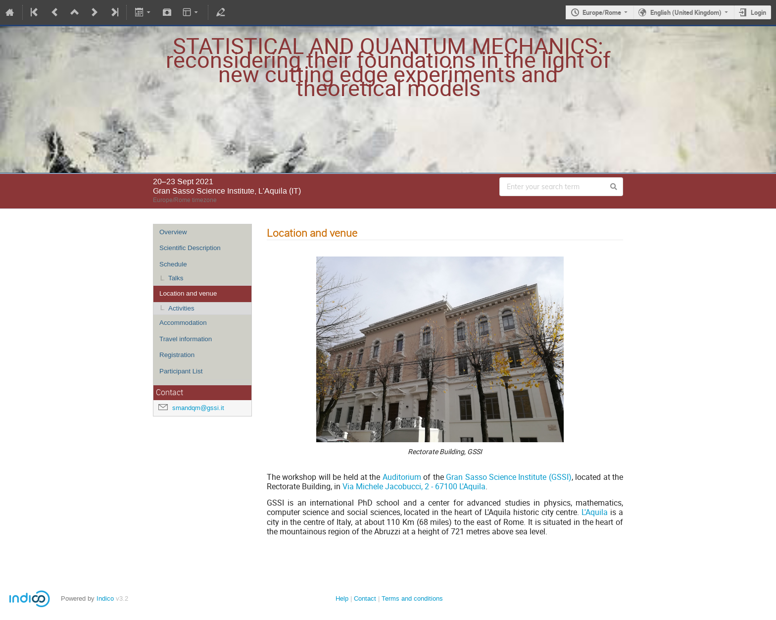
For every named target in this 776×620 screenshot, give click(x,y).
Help (342, 598)
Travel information (185, 339)
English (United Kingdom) (686, 12)
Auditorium (402, 476)
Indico (105, 598)
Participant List (180, 371)
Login (758, 12)
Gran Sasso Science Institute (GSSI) (509, 476)
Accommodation (183, 322)
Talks (175, 278)
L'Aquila (595, 512)
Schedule (173, 264)
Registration (176, 355)
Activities (181, 308)
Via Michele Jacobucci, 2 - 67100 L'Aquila (413, 486)
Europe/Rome (601, 12)
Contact (365, 598)
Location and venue (188, 293)
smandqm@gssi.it (198, 408)
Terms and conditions (412, 598)
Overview (173, 232)
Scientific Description (190, 248)
